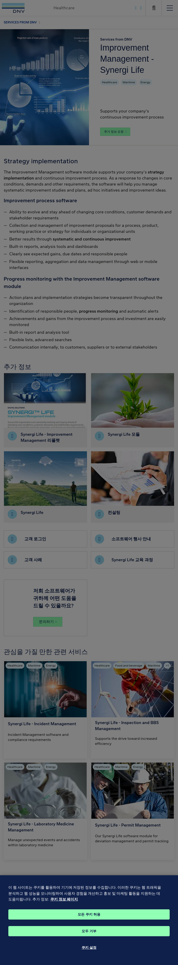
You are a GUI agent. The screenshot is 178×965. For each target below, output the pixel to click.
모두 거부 (89, 939)
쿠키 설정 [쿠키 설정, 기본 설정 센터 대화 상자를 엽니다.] (89, 955)
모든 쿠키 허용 (89, 922)
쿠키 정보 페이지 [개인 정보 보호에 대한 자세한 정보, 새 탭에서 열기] (64, 907)
